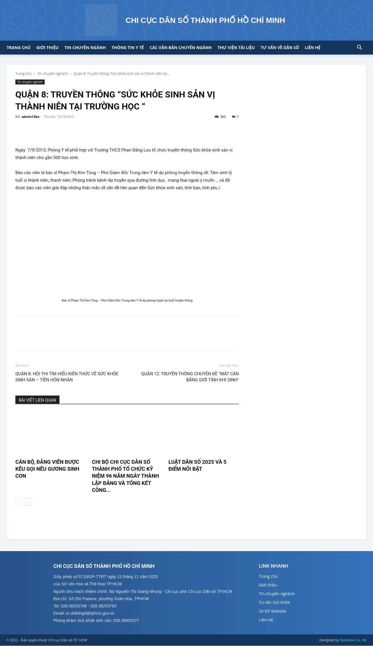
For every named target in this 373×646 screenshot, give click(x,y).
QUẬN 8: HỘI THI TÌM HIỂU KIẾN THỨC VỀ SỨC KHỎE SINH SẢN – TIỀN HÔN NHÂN (66, 376)
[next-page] (28, 502)
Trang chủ (18, 47)
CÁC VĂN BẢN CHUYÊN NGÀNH (181, 47)
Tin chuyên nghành (52, 73)
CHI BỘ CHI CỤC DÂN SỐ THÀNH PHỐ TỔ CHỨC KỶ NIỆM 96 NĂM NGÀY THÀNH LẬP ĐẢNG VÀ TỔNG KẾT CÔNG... (125, 476)
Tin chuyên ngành (85, 47)
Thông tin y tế (128, 47)
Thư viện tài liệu (236, 47)
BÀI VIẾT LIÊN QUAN (37, 400)
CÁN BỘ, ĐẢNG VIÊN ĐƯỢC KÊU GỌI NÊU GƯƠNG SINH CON (47, 469)
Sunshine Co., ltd (353, 640)
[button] (359, 48)
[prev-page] (19, 502)
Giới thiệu (47, 47)
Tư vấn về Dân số (279, 47)
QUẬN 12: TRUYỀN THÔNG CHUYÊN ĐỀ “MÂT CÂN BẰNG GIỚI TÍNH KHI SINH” (190, 376)
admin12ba (30, 116)
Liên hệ (313, 47)
